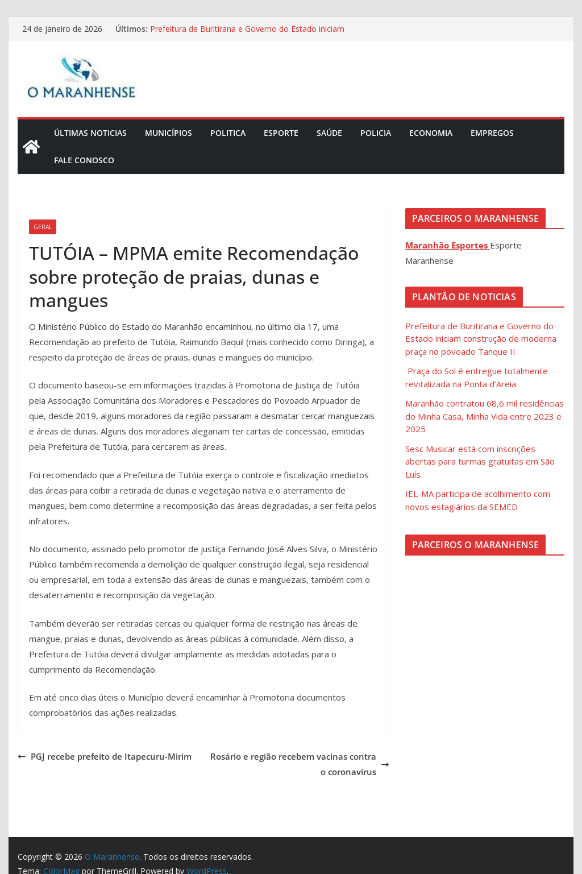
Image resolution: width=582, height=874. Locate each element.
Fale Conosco (84, 160)
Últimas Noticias (90, 132)
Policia (375, 132)
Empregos (492, 132)
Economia (430, 132)
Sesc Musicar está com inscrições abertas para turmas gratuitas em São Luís (480, 461)
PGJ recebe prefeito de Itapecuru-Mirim (105, 756)
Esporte (281, 132)
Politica (228, 132)
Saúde (329, 132)
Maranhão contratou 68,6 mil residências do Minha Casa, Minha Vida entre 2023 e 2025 (484, 415)
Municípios (168, 132)
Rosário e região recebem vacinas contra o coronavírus (299, 764)
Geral (43, 227)
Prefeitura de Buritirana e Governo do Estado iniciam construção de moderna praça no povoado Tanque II (248, 34)
